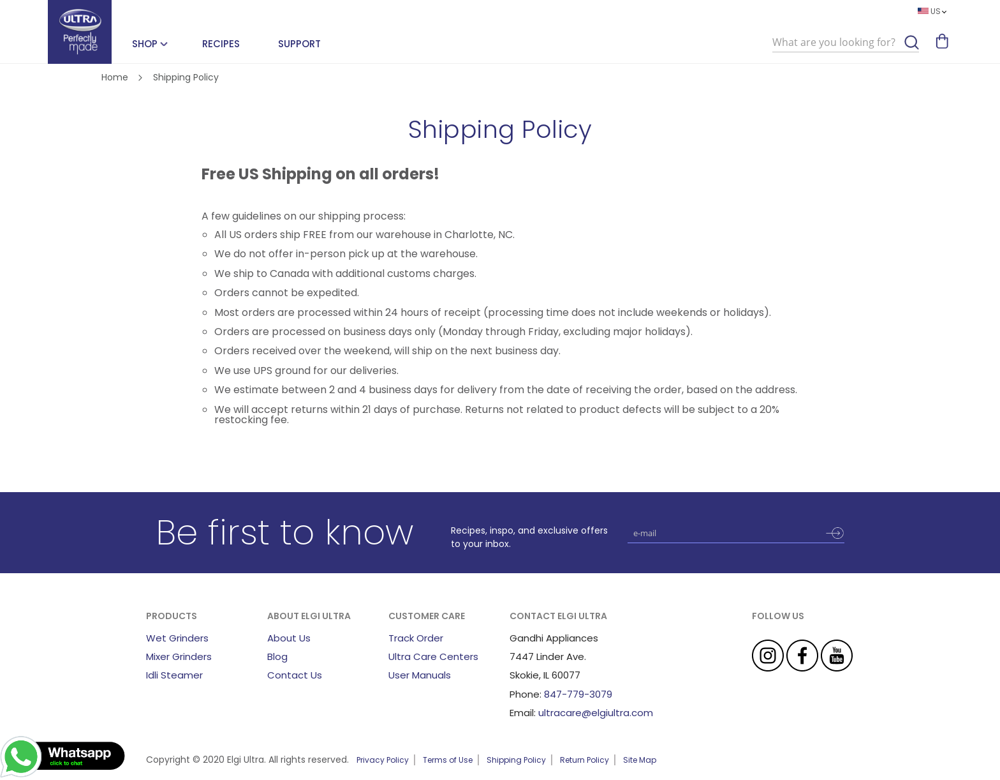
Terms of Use (448, 759)
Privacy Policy (383, 759)
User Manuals (419, 675)
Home (116, 77)
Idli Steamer (174, 675)
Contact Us (294, 675)
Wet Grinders (177, 638)
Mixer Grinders (179, 656)
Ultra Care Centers (433, 656)
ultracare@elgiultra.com (595, 712)
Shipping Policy (516, 759)
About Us (289, 638)
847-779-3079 (578, 694)
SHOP (145, 43)
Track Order (415, 638)
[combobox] (845, 42)
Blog (277, 656)
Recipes (221, 43)
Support (299, 43)
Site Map (639, 759)
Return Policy (584, 759)
